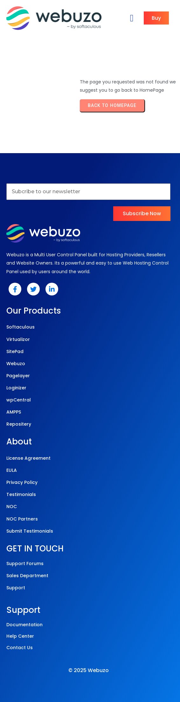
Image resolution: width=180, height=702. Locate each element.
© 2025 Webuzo (88, 670)
